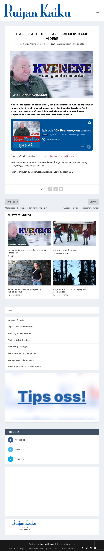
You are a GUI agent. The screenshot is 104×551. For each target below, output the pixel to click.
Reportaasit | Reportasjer (20, 326)
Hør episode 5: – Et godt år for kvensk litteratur (27, 251)
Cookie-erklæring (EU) (17, 548)
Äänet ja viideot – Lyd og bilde (70, 44)
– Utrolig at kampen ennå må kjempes (57, 156)
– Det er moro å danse (64, 250)
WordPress (70, 544)
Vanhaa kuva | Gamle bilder (21, 360)
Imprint (56, 548)
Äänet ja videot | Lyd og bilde (22, 353)
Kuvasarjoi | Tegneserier (19, 333)
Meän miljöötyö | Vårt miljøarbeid (24, 366)
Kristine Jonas (36, 44)
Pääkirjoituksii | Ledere (19, 340)
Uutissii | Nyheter (16, 320)
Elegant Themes (47, 544)
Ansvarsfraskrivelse (70, 548)
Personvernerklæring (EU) (40, 548)
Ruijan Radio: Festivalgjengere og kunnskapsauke (25, 290)
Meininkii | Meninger (17, 346)
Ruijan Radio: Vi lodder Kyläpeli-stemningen (69, 290)
